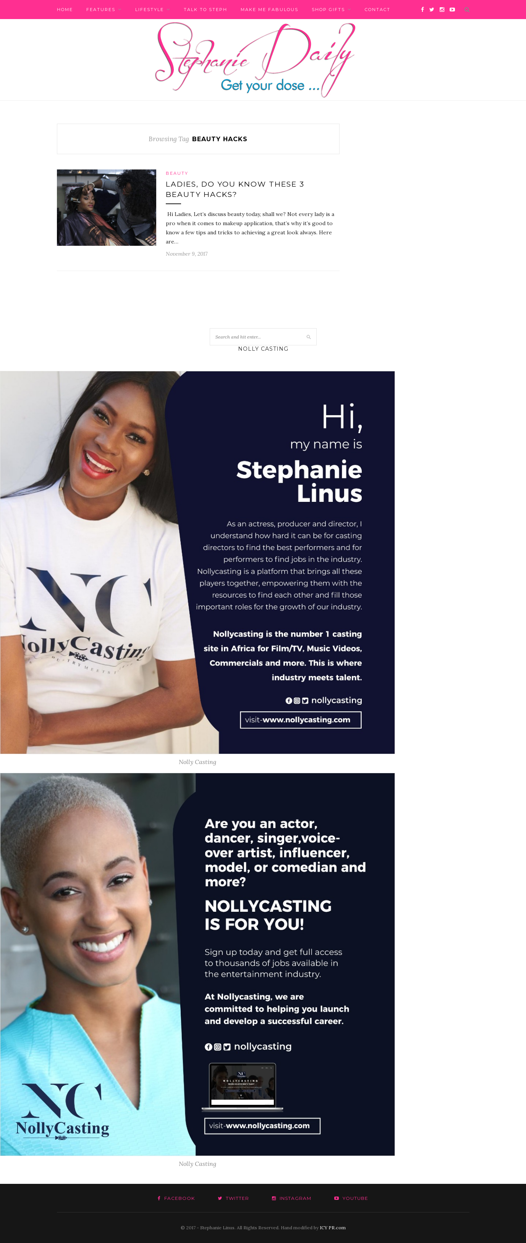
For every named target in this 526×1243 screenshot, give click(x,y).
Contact (377, 9)
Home (65, 9)
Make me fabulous (269, 9)
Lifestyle (149, 9)
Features (100, 9)
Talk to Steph (205, 9)
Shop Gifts (328, 9)
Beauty (177, 173)
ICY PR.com (333, 1227)
